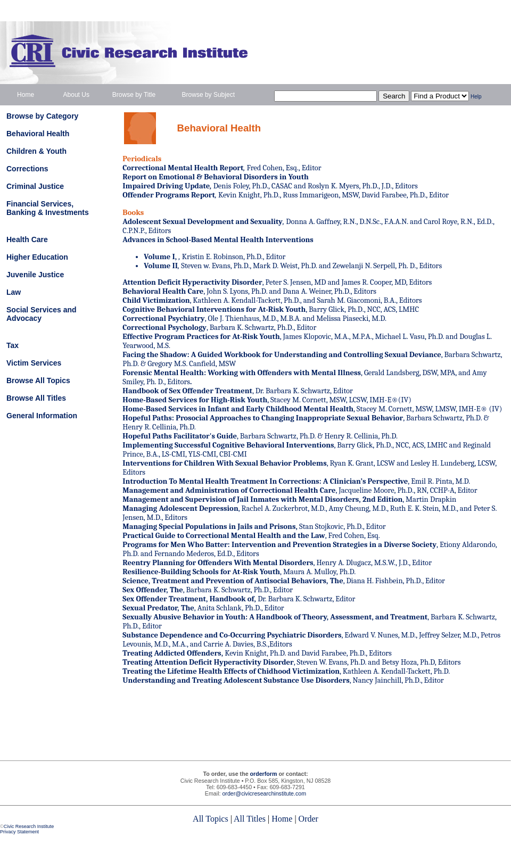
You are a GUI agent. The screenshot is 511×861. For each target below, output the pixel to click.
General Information (41, 415)
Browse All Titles (36, 398)
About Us (76, 94)
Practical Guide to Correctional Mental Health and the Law (223, 535)
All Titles (250, 818)
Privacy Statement (19, 831)
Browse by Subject (208, 94)
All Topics (210, 818)
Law (13, 292)
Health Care (27, 239)
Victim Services (33, 363)
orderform (263, 774)
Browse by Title (133, 94)
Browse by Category (42, 116)
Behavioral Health (37, 133)
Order (308, 818)
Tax (12, 345)
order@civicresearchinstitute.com (264, 793)
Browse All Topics (38, 380)
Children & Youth (36, 151)
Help (476, 97)
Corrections (27, 168)
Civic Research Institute (29, 826)
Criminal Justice (35, 186)
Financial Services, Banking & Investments (47, 208)
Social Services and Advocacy (41, 313)
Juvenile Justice (35, 274)
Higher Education (37, 257)
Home (25, 94)
